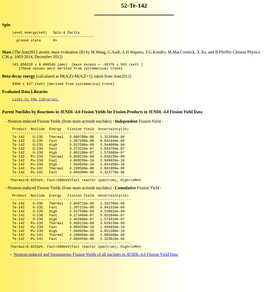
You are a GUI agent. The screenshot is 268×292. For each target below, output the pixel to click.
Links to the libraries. (35, 105)
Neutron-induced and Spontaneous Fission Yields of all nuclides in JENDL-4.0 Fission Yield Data (96, 282)
